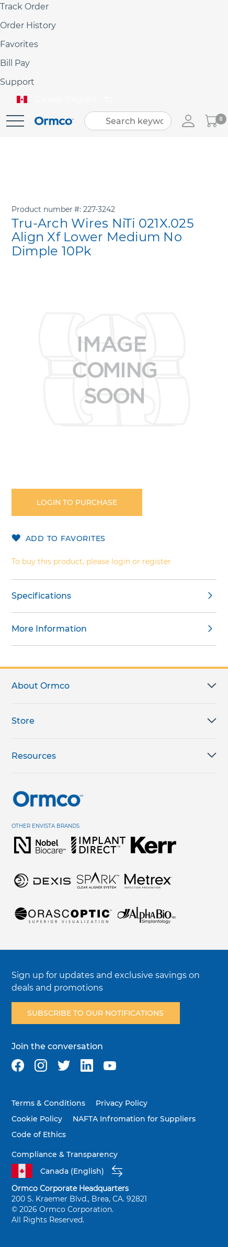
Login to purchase (77, 502)
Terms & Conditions (48, 1103)
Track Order (24, 7)
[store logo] (54, 121)
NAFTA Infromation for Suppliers (134, 1119)
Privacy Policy (121, 1103)
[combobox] (128, 120)
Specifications (41, 596)
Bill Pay (15, 63)
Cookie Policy (37, 1119)
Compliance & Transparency (65, 1154)
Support (17, 82)
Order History (28, 25)
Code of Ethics (39, 1134)
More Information (49, 629)
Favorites (19, 44)
